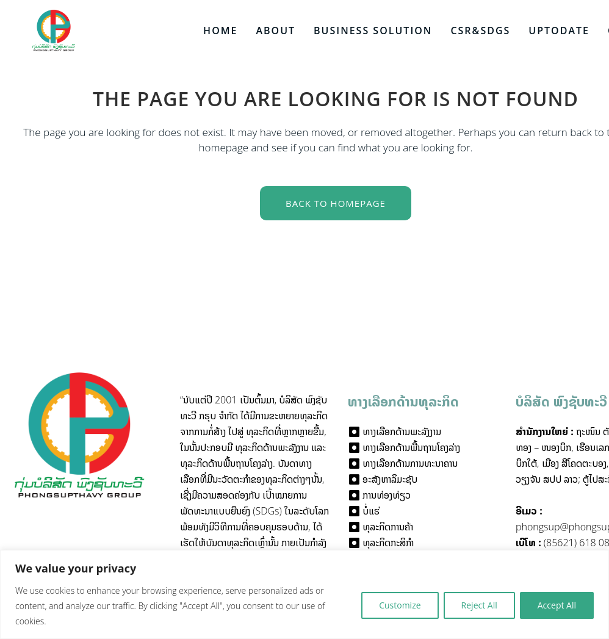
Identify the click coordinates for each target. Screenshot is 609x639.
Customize (399, 605)
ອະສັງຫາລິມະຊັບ (389, 479)
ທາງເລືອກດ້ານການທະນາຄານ (410, 463)
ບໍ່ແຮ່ (371, 511)
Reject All (479, 605)
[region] (304, 594)
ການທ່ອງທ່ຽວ (386, 495)
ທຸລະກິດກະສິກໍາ (388, 542)
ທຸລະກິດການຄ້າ (387, 526)
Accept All (557, 605)
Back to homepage (336, 203)
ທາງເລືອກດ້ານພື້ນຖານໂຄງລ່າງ (411, 447)
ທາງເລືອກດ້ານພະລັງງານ (401, 431)
